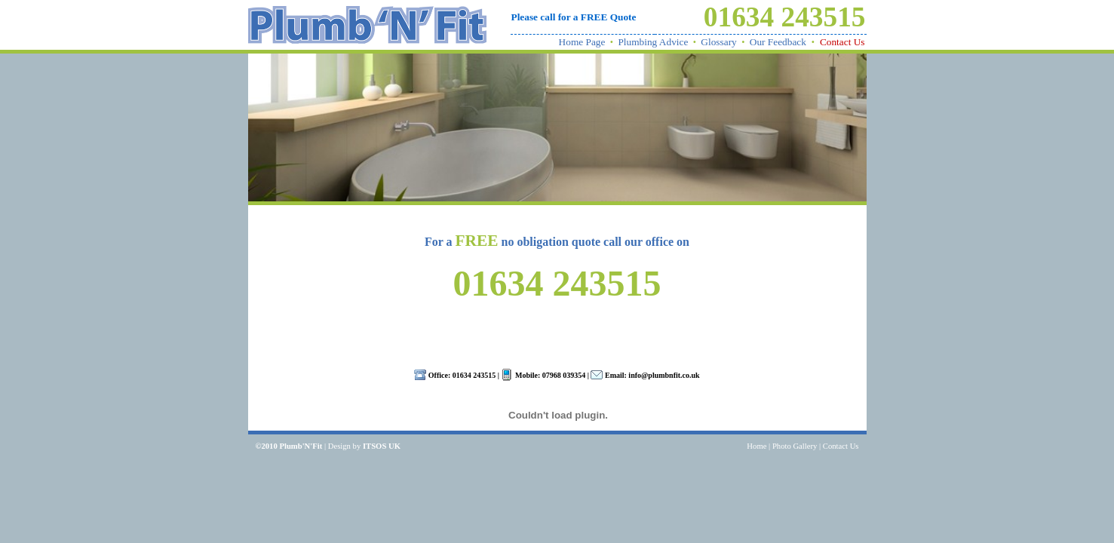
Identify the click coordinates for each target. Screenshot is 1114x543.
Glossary (718, 42)
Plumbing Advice (653, 42)
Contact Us (842, 42)
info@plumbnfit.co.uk (663, 375)
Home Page (582, 42)
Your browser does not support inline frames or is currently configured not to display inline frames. (557, 408)
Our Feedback (778, 42)
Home (756, 446)
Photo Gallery (795, 446)
